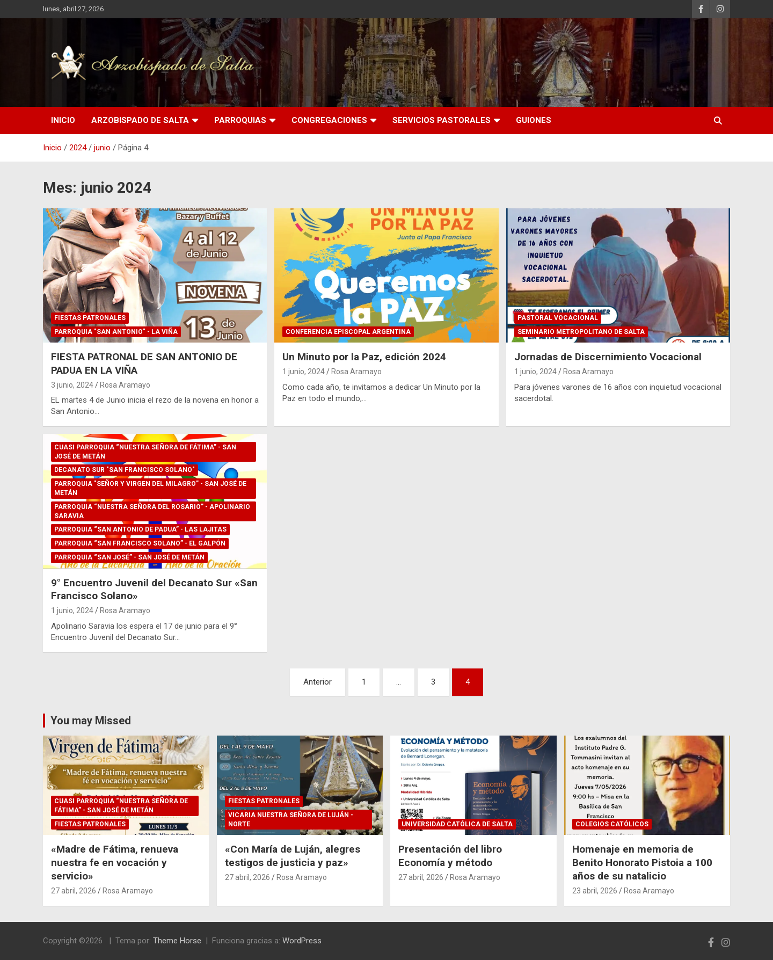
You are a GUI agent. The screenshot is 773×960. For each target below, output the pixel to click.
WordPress (302, 941)
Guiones (533, 120)
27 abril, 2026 (73, 890)
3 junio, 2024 (72, 385)
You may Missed (90, 720)
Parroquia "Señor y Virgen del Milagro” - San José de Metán (150, 488)
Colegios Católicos (611, 824)
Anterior (317, 682)
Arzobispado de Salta (140, 120)
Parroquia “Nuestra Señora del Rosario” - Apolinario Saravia (152, 511)
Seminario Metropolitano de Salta (581, 332)
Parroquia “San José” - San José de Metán (129, 557)
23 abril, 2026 (594, 890)
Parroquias (240, 120)
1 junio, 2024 (303, 371)
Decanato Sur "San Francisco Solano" (124, 470)
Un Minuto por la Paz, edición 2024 (364, 357)
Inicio (63, 120)
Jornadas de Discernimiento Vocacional (608, 357)
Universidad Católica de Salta (457, 824)
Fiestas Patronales (90, 318)
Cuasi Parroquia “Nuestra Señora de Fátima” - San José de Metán (145, 451)
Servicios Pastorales (441, 120)
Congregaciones (329, 120)
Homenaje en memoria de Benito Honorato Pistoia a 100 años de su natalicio (642, 862)
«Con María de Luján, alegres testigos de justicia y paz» (292, 856)
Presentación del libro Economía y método (450, 856)
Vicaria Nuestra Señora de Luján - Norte (290, 819)
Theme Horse (177, 941)
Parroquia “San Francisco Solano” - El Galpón (139, 543)
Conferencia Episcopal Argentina (348, 332)
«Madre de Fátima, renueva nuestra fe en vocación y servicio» (114, 862)
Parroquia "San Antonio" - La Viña (116, 332)
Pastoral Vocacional (557, 318)
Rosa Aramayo (125, 385)
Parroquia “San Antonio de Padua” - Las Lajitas (140, 529)
